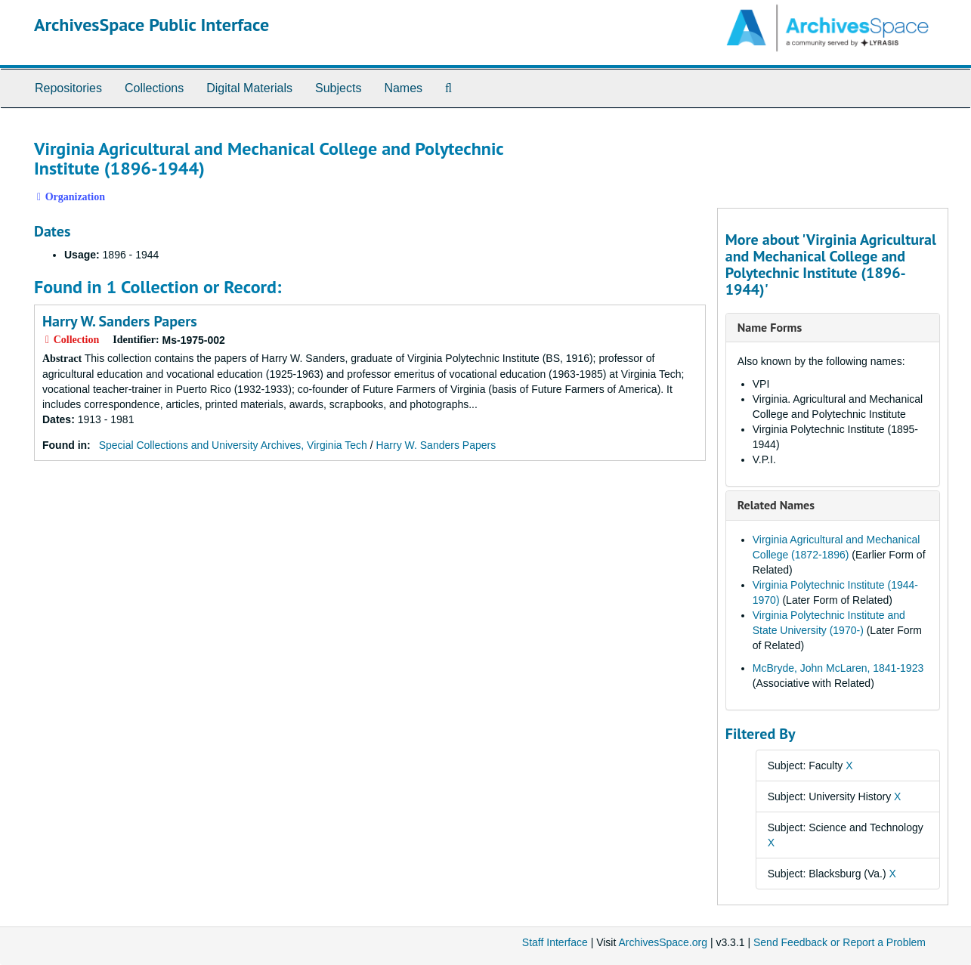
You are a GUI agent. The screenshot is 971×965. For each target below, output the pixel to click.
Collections (154, 88)
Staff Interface (555, 942)
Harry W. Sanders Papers (119, 321)
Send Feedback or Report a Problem (839, 942)
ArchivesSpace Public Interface (151, 24)
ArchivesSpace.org (662, 942)
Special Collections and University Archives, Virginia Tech (233, 445)
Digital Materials (249, 88)
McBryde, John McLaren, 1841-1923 (838, 668)
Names (403, 88)
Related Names (776, 504)
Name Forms (770, 327)
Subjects (338, 88)
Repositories (68, 88)
